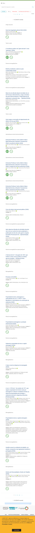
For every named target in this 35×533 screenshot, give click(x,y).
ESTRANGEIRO (23, 306)
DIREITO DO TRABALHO (18, 373)
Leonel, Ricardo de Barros (11, 278)
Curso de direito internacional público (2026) (17, 209)
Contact (32, 514)
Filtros (3, 11)
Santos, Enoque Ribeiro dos (11, 368)
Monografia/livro (9, 271)
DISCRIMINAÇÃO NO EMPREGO (12, 484)
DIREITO (11, 125)
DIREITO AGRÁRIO (15, 428)
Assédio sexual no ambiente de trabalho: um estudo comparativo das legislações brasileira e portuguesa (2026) (18, 449)
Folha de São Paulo (12, 32)
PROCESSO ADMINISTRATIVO (15, 103)
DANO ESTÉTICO (23, 481)
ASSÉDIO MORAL (16, 483)
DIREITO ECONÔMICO (17, 104)
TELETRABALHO (23, 483)
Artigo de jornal (9, 24)
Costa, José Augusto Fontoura (12, 325)
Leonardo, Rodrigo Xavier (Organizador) (22, 422)
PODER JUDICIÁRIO (13, 34)
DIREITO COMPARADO (10, 457)
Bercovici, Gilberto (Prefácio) (11, 398)
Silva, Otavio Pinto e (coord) (11, 475)
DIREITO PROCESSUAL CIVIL (15, 240)
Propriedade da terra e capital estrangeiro (17, 304)
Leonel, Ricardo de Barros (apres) (12, 237)
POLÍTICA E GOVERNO (13, 54)
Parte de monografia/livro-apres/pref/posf (15, 87)
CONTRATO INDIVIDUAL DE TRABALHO (17, 372)
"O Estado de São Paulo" (24, 11)
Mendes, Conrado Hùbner (11, 31)
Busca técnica (24, 514)
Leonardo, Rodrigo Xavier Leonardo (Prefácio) (19, 399)
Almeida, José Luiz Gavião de (11, 122)
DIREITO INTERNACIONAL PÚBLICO (16, 214)
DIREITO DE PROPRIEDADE (15, 306)
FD (21, 32)
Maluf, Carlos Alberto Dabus (11, 72)
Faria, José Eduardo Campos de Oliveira (13, 51)
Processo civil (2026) (11, 277)
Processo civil (11, 239)
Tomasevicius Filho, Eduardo (24, 144)
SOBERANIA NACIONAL (23, 307)
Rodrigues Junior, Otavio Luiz (11, 303)
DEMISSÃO (11, 373)
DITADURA (20, 34)
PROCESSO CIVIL (24, 282)
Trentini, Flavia (8, 423)
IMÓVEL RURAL (24, 402)
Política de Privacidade (13, 514)
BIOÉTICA (11, 78)
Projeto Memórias (12, 147)
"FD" (9, 11)
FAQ (6, 514)
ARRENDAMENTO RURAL (17, 430)
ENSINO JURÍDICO (13, 148)
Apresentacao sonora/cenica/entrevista (15, 134)
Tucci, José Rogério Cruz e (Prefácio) (13, 259)
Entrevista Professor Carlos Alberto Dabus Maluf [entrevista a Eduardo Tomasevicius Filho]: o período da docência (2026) (16, 188)
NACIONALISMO (15, 307)
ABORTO (15, 78)
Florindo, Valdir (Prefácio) (16, 476)
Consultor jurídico (12, 123)
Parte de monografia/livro (11, 63)
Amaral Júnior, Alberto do (11, 210)
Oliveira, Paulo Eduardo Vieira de (12, 452)
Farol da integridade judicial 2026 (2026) (16, 30)
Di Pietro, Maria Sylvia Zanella (11, 99)
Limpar (32, 13)
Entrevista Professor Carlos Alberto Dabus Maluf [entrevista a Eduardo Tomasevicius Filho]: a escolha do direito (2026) (16, 141)
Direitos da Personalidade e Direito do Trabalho (18, 453)
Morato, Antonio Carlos (23, 122)
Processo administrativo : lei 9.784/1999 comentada (19, 100)
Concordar (16, 530)
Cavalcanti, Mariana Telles (25, 452)
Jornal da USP (11, 53)
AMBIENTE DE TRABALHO (22, 456)
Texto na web (9, 43)
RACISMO (18, 481)
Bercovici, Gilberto (9, 346)
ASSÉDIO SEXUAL (13, 456)
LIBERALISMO (8, 307)
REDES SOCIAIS (13, 481)
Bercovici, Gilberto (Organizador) (12, 421)
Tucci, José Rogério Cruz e (22, 278)
